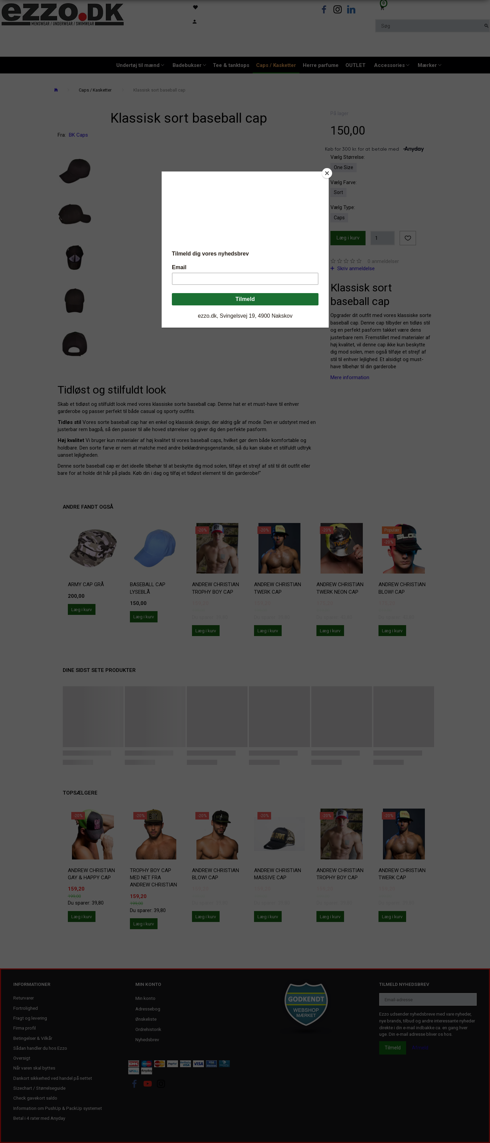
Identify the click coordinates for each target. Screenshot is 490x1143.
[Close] (327, 173)
